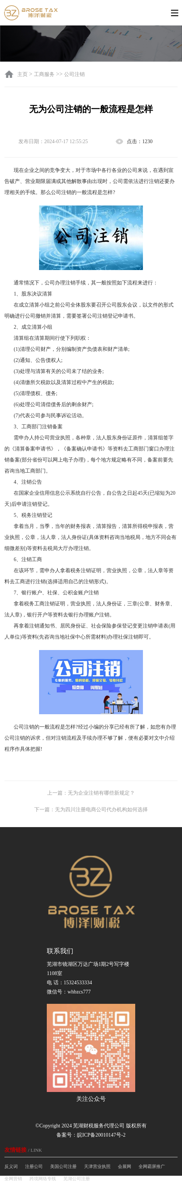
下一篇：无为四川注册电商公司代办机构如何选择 (91, 809)
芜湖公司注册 (76, 1178)
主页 (23, 74)
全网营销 (13, 1178)
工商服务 (44, 74)
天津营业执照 (97, 1166)
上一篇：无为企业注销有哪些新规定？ (91, 793)
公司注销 (74, 74)
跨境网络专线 (42, 1178)
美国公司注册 (63, 1166)
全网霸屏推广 (152, 1166)
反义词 (11, 1166)
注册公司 (34, 1166)
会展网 (124, 1166)
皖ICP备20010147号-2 (101, 1135)
